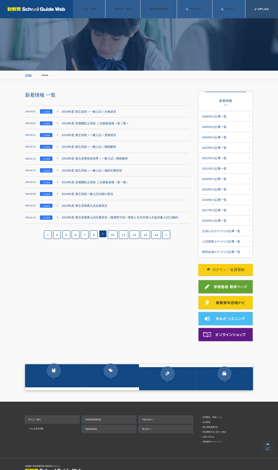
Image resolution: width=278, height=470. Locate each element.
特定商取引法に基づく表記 (214, 417)
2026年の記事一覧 (226, 115)
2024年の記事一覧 (226, 133)
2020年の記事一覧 (226, 169)
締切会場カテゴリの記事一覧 (226, 231)
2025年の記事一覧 (226, 124)
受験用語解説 (91, 414)
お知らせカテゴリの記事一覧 (226, 213)
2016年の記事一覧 (226, 204)
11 (123, 228)
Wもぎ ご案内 (35, 405)
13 (143, 228)
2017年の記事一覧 (226, 195)
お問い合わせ (208, 422)
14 (153, 228)
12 (133, 228)
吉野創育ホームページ (212, 427)
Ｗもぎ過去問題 (36, 414)
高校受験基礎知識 (93, 405)
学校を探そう (148, 405)
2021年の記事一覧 (226, 160)
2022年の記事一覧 (226, 151)
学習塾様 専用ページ (212, 403)
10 (113, 228)
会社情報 (206, 408)
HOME (27, 75)
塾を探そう (147, 414)
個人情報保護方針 (210, 412)
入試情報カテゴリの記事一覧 (226, 222)
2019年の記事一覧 (226, 177)
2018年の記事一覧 (226, 187)
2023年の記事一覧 (226, 142)
